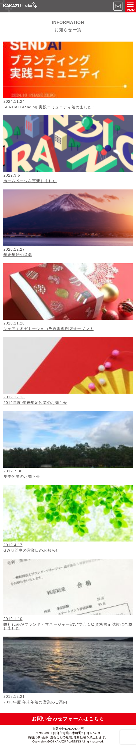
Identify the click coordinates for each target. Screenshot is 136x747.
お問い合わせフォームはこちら (68, 718)
